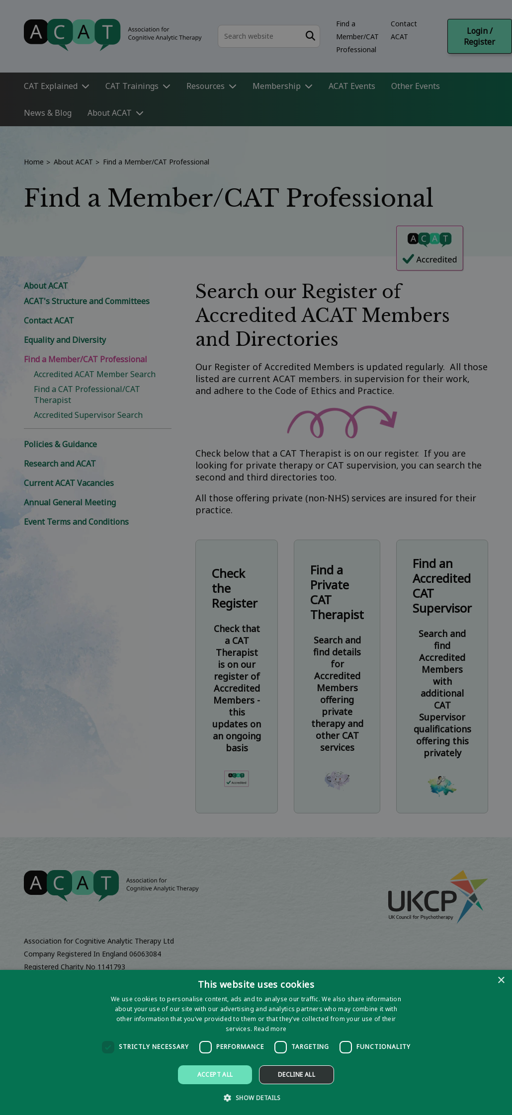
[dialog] (256, 1042)
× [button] (501, 980)
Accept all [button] (215, 1074)
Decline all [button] (296, 1074)
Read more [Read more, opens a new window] (270, 1029)
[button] (255, 1097)
